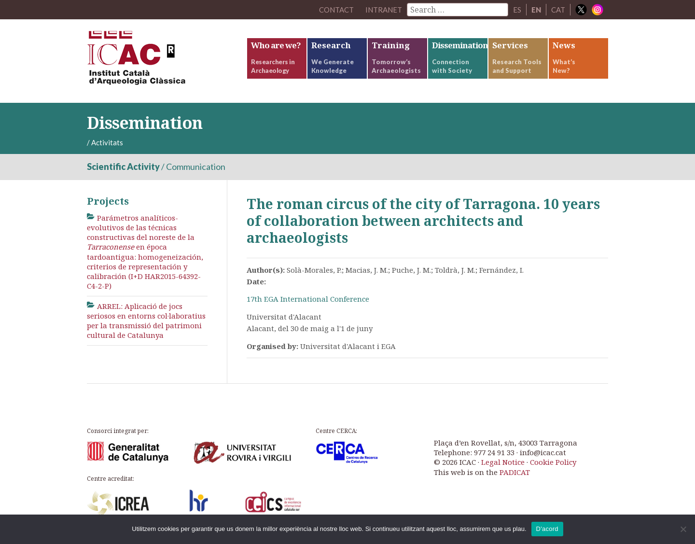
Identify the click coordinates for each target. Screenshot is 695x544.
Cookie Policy (553, 462)
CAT (558, 9)
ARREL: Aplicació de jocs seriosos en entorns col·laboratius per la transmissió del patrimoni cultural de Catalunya (146, 320)
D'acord (547, 528)
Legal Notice (503, 462)
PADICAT (515, 472)
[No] (683, 529)
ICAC (159, 61)
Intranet (383, 9)
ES (517, 9)
